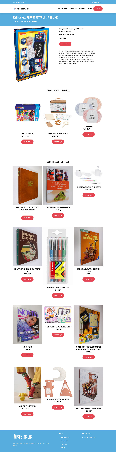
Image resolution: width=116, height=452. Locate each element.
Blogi (90, 8)
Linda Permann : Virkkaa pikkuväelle (58, 207)
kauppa (98, 8)
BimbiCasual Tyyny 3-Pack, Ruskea (58, 399)
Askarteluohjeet (72, 29)
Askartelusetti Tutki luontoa (58, 134)
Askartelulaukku (27, 134)
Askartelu (73, 8)
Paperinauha (66, 437)
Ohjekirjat (80, 29)
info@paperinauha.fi (96, 2)
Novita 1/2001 (27, 347)
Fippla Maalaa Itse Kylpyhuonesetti (89, 187)
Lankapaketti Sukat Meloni (27, 406)
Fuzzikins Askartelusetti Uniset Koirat (58, 327)
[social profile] (25, 2)
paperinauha (62, 8)
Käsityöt (82, 8)
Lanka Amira (89, 126)
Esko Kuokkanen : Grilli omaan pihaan (88, 408)
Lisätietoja (65, 44)
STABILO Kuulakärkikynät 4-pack (58, 288)
